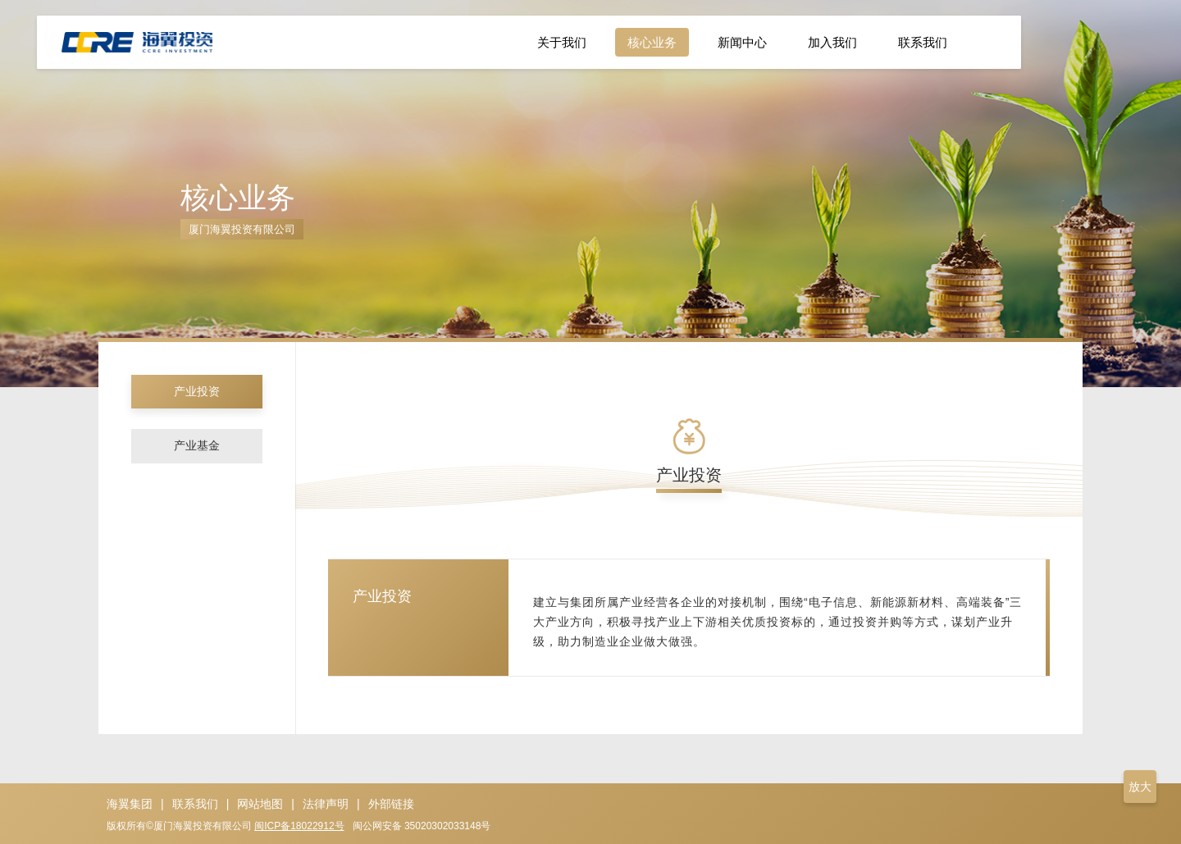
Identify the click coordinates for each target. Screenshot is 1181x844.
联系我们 (195, 803)
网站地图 (260, 803)
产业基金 (197, 450)
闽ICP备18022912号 (299, 826)
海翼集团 (130, 803)
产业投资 (197, 392)
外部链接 (391, 803)
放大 (1140, 786)
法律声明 (326, 803)
